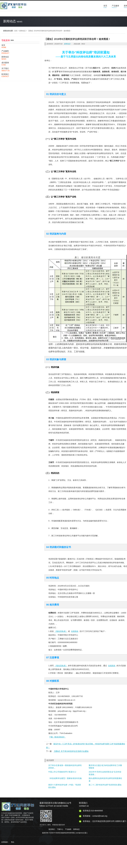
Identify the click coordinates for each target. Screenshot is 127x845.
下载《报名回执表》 (57, 737)
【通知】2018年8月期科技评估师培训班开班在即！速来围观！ (50, 31)
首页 (15, 31)
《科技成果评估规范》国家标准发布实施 (65, 778)
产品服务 (68, 829)
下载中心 (60, 829)
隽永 (12, 842)
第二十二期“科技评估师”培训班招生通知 (105, 785)
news (19, 22)
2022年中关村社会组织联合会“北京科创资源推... (105, 773)
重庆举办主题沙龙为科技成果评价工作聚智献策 (105, 766)
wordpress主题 (81, 833)
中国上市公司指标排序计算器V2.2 (62, 772)
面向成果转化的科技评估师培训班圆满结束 (105, 779)
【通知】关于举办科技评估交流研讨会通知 (71, 751)
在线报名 (74, 631)
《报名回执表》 (60, 631)
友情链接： (5, 842)
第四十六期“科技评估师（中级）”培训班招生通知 (64, 786)
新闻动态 (22, 31)
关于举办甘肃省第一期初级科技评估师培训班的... (65, 766)
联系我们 (52, 829)
